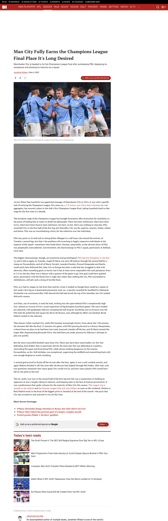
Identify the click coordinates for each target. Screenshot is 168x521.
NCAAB (74, 7)
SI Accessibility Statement (132, 499)
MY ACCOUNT (77, 2)
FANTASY (93, 7)
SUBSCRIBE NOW (92, 2)
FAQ (70, 503)
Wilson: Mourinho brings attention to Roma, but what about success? (51, 408)
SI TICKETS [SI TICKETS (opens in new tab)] (43, 2)
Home (16, 481)
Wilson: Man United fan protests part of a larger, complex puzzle (49, 411)
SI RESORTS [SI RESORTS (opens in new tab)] (55, 2)
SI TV (132, 7)
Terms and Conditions (102, 499)
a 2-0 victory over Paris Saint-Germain (82, 205)
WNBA (103, 7)
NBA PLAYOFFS (26, 7)
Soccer (25, 481)
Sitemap (28, 503)
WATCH (124, 7)
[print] (30, 468)
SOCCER (47, 7)
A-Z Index (51, 503)
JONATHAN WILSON (35, 452)
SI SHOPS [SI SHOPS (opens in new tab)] (66, 2)
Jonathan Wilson (21, 73)
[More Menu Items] (138, 7)
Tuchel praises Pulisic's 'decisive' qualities (37, 415)
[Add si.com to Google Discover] (96, 78)
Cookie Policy (52, 499)
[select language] (163, 7)
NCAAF (65, 7)
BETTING (114, 7)
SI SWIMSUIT (14, 2)
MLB (56, 7)
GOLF (83, 7)
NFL (39, 7)
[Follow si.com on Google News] (103, 424)
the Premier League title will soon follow (58, 388)
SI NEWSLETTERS (29, 2)
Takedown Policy (75, 499)
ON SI (4, 2)
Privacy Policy (31, 499)
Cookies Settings (100, 503)
